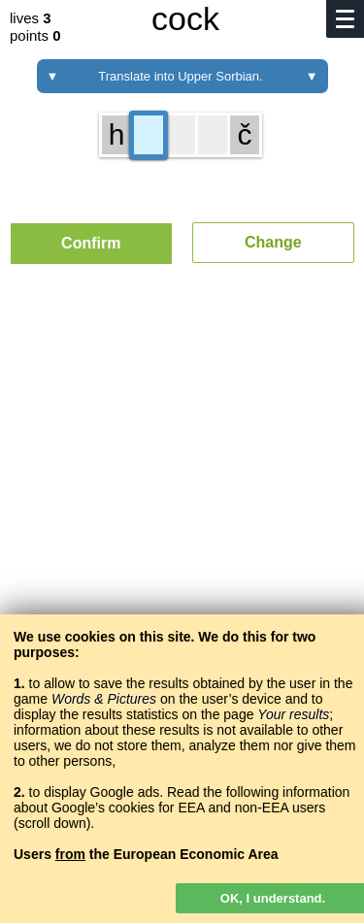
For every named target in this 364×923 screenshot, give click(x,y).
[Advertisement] (182, 505)
